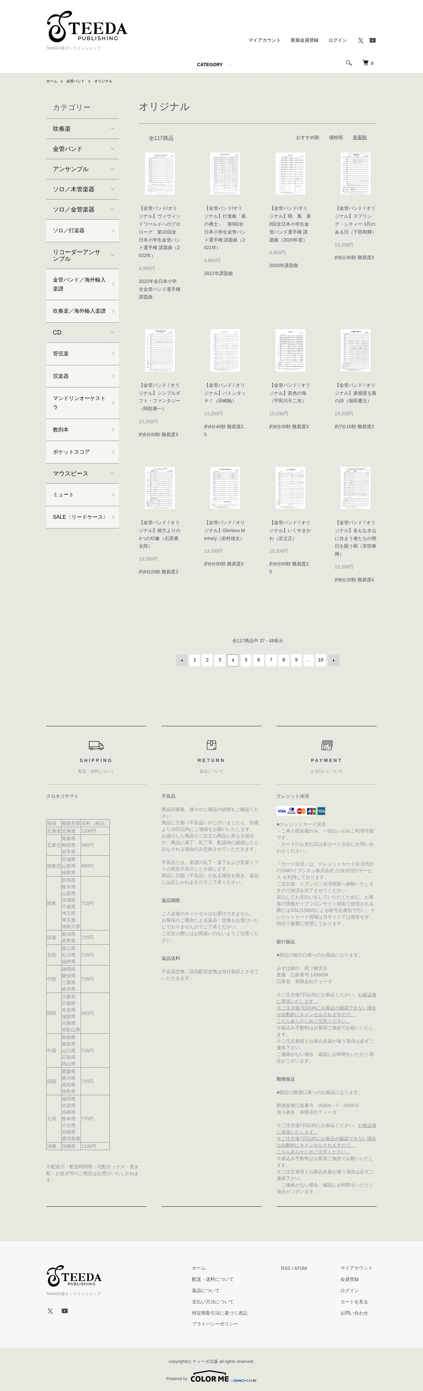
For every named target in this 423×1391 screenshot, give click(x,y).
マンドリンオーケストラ (76, 422)
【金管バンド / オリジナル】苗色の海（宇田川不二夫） (289, 393)
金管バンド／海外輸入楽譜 (76, 287)
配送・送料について (224, 1278)
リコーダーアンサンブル (76, 256)
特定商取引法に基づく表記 (231, 1312)
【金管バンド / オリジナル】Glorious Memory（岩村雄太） (224, 530)
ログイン (337, 40)
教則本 (62, 451)
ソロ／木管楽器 (74, 189)
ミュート (65, 518)
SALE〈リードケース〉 (78, 547)
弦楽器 (62, 393)
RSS (293, 1267)
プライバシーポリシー (226, 1322)
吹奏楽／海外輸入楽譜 (76, 320)
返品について (217, 1289)
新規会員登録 (305, 40)
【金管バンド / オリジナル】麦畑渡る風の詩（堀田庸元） (355, 393)
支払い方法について (224, 1300)
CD (57, 347)
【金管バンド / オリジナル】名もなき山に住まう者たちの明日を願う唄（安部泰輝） (355, 538)
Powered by (211, 1375)
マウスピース (71, 496)
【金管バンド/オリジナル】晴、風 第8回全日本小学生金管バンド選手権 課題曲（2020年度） (290, 223)
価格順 (336, 137)
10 (320, 659)
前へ (182, 659)
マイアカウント (265, 40)
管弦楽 (62, 369)
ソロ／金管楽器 (74, 209)
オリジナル (107, 81)
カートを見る (358, 1300)
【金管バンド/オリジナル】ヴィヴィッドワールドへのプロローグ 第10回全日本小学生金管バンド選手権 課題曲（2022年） (159, 231)
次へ (332, 659)
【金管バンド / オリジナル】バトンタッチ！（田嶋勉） (225, 393)
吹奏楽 (62, 128)
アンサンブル (71, 169)
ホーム (52, 81)
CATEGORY (210, 64)
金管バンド (77, 81)
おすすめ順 (307, 137)
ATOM (308, 1267)
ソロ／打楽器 (71, 231)
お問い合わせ (358, 1312)
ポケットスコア (74, 474)
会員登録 (353, 1278)
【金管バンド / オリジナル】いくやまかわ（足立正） (290, 530)
